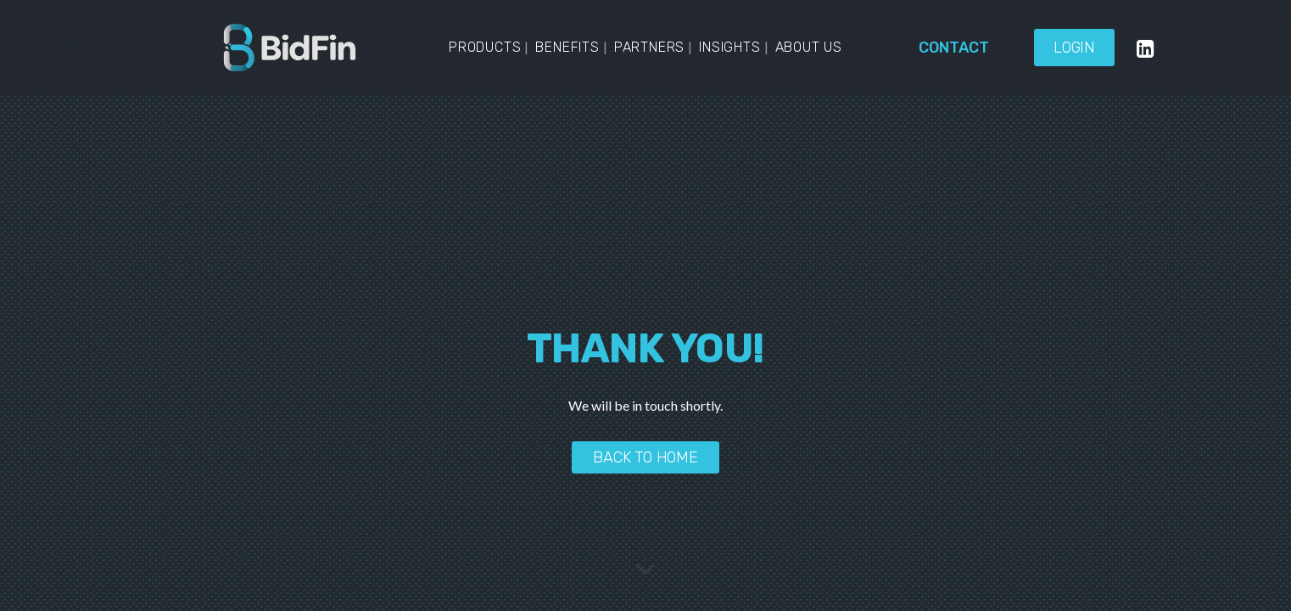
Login (1074, 47)
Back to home (645, 457)
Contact (954, 47)
